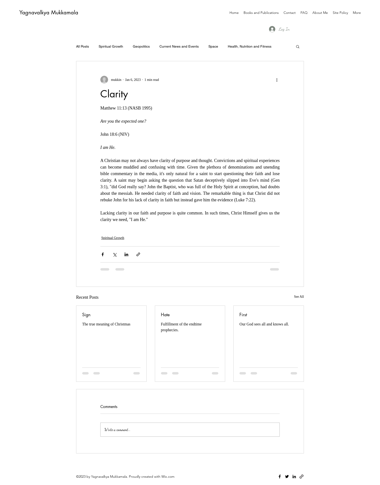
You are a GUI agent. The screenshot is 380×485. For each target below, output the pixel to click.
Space (213, 46)
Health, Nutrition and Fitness (249, 46)
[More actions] (277, 80)
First (243, 314)
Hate (165, 314)
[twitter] (287, 476)
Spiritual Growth (111, 46)
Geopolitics (141, 46)
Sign (86, 314)
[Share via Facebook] (102, 254)
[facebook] (279, 476)
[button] (297, 46)
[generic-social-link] (301, 476)
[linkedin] (294, 476)
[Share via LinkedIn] (126, 254)
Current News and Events (179, 46)
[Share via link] (138, 254)
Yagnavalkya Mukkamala (48, 12)
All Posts (82, 46)
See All (299, 296)
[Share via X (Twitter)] (114, 254)
